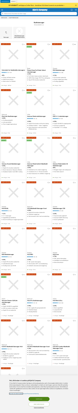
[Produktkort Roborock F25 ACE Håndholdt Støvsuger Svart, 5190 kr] (39, 330)
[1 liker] (49, 275)
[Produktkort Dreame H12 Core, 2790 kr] (64, 238)
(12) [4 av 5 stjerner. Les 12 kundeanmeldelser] (62, 303)
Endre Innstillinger (39, 407)
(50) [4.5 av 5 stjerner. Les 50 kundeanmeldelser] (62, 72)
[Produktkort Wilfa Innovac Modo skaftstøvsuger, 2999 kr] (39, 100)
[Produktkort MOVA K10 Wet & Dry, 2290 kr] (64, 284)
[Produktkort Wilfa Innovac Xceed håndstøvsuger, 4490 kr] (13, 148)
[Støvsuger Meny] (8, 17)
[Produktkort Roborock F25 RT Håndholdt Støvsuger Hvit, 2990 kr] (13, 330)
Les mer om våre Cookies (16, 393)
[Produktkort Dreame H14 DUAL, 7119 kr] (13, 192)
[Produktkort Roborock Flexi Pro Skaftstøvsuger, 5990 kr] (39, 284)
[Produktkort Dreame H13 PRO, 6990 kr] (39, 238)
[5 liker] (74, 229)
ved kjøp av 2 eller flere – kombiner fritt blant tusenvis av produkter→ (36, 5)
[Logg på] (72, 10)
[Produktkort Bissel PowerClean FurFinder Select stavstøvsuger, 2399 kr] (39, 54)
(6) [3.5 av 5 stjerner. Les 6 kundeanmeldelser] (11, 72)
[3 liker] (23, 44)
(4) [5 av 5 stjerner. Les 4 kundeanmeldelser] (11, 210)
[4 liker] (23, 90)
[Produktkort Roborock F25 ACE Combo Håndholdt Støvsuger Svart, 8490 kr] (64, 330)
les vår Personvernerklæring (31, 393)
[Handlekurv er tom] (76, 10)
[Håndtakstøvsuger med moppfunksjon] (19, 33)
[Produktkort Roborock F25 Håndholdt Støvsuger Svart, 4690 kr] (39, 192)
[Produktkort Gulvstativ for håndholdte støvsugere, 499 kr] (13, 54)
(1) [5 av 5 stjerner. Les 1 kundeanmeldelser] (36, 118)
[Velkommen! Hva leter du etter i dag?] (40, 14)
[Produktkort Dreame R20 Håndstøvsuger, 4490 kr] (13, 238)
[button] (43, 25)
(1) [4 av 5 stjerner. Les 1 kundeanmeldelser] (11, 349)
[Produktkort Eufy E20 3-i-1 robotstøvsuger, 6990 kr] (64, 100)
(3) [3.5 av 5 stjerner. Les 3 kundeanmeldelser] (36, 303)
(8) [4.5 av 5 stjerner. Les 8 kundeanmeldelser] (62, 118)
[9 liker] (74, 90)
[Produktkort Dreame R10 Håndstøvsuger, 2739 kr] (64, 54)
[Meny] (2, 10)
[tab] (5, 1)
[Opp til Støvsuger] (6, 33)
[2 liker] (74, 183)
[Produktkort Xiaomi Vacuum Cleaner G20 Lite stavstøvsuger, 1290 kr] (13, 284)
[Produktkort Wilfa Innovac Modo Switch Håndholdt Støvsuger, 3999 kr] (39, 148)
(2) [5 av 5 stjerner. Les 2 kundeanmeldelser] (36, 256)
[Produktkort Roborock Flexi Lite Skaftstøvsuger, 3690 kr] (13, 100)
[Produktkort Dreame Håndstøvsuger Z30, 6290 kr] (64, 192)
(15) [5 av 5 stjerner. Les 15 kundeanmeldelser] (62, 210)
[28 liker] (74, 44)
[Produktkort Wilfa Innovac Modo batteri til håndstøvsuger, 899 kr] (64, 148)
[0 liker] (49, 44)
